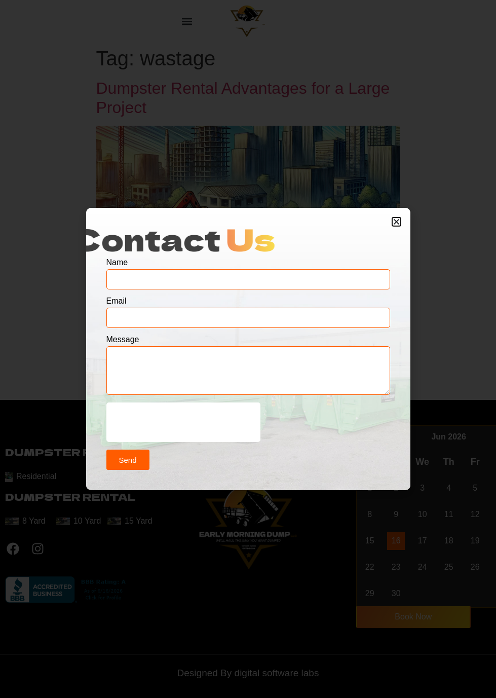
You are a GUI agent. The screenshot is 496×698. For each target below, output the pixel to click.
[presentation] (183, 422)
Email (116, 301)
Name (117, 263)
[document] (248, 349)
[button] (396, 222)
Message (122, 340)
